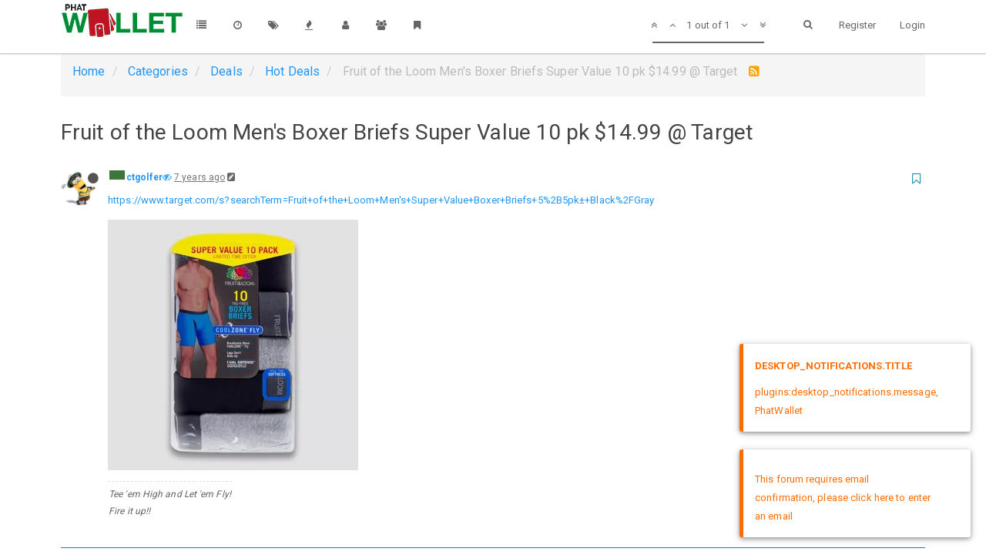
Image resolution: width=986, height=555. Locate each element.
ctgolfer (144, 177)
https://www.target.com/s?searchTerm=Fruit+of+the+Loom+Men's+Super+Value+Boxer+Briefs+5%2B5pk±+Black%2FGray (381, 200)
